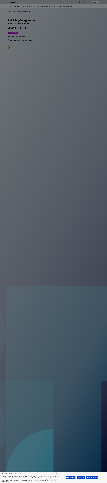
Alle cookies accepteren (92, 477)
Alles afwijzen (81, 477)
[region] (53, 477)
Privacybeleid (47, 479)
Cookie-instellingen (70, 477)
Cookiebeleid (37, 479)
